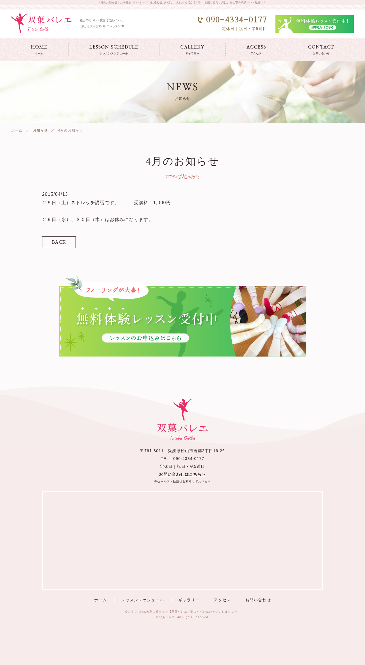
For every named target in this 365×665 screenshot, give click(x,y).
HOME (39, 50)
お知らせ (40, 130)
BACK (59, 242)
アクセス (222, 600)
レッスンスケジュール (142, 600)
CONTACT (321, 50)
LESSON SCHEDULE (113, 50)
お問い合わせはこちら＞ (182, 474)
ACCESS (256, 50)
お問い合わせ (258, 600)
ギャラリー (189, 600)
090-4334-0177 (188, 458)
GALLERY (192, 50)
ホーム (16, 130)
